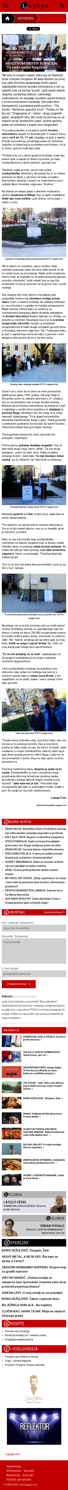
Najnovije (11, 1030)
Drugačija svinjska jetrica (19, 1339)
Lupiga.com (12, 1454)
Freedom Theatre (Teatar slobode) (25, 1364)
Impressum (12, 1466)
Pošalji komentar (18, 984)
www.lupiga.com (28, 1484)
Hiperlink (16, 1243)
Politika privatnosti (18, 1479)
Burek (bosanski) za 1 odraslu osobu (25, 1335)
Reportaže (26, 18)
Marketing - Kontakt (18, 1475)
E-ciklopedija (21, 1349)
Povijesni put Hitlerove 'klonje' (22, 1356)
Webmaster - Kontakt (19, 1470)
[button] (6, 5)
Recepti (14, 1323)
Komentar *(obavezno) (34, 949)
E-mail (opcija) (34, 972)
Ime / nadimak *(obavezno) (34, 926)
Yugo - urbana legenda (18, 1360)
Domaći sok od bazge (17, 1331)
